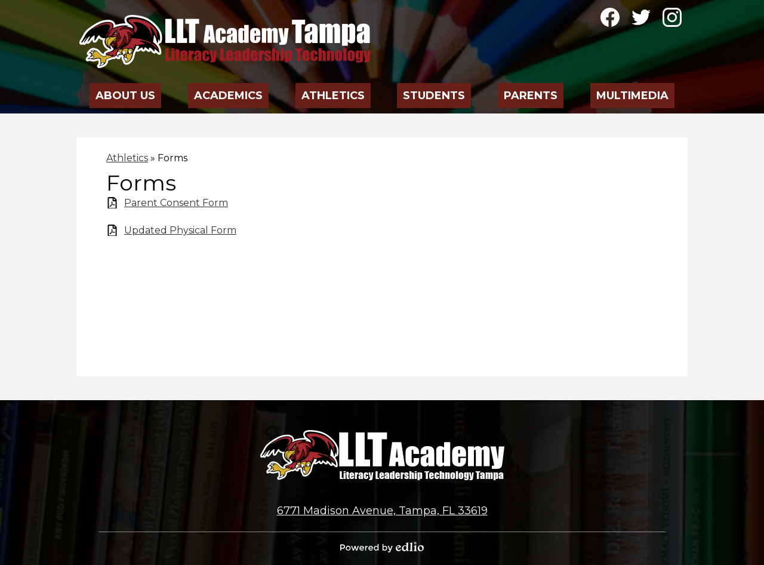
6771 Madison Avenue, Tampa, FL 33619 (382, 510)
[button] (126, 92)
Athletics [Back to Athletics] (127, 158)
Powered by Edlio (382, 547)
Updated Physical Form (180, 230)
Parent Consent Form (176, 202)
